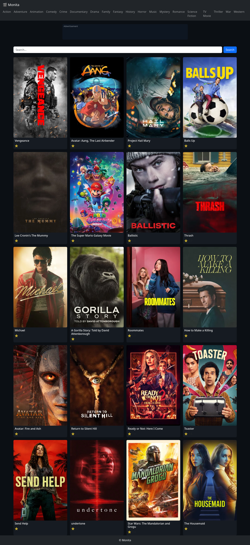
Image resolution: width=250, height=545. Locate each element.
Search (230, 50)
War (228, 12)
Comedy (51, 12)
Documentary (79, 12)
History (130, 12)
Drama (94, 12)
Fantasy (118, 12)
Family (106, 12)
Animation (36, 12)
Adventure (20, 12)
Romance (179, 12)
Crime (63, 12)
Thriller (218, 12)
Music (153, 12)
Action (7, 12)
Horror (142, 12)
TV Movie (207, 14)
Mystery (165, 12)
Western (239, 12)
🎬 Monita (11, 4)
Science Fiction (192, 14)
